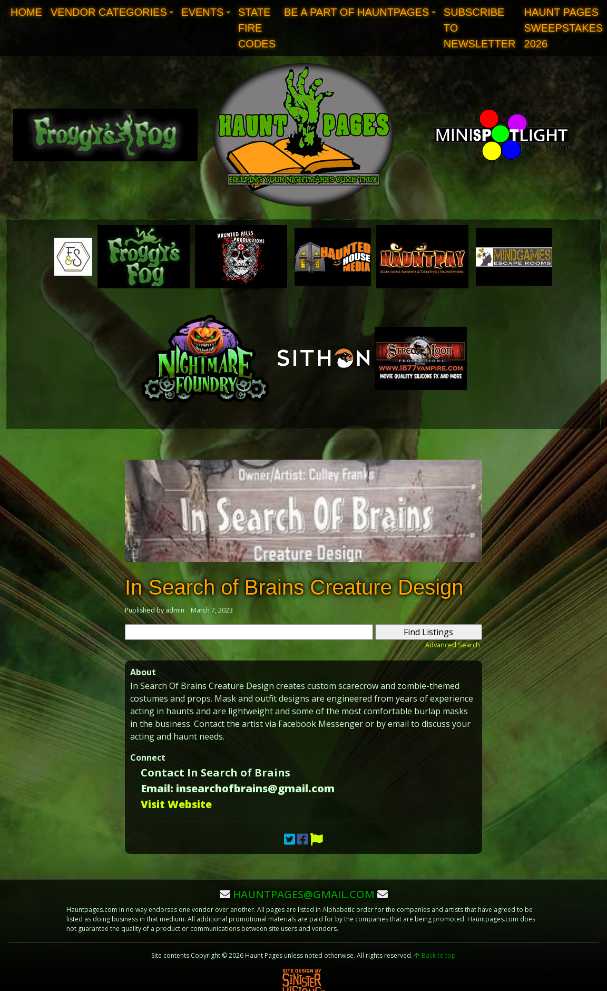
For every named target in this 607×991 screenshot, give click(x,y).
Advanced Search (452, 644)
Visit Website (176, 804)
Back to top (435, 955)
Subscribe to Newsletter (480, 28)
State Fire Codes (257, 28)
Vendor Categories (109, 12)
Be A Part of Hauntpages (356, 12)
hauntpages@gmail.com (304, 894)
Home (26, 12)
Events (202, 12)
